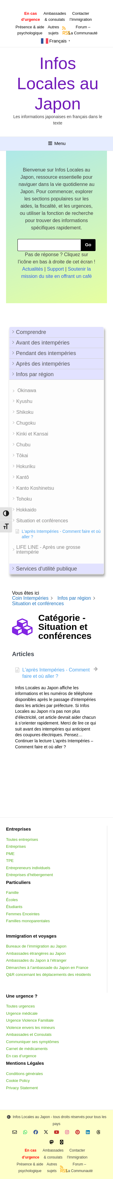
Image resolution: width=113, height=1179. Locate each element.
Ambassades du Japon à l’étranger (36, 960)
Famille (12, 892)
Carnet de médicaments (27, 1048)
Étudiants (14, 906)
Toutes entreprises (22, 839)
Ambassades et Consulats (29, 1034)
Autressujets (53, 30)
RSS (64, 33)
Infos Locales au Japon (58, 83)
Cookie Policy (18, 1080)
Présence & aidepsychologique (29, 30)
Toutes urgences (20, 1006)
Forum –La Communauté (82, 30)
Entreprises (16, 846)
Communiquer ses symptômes (32, 1041)
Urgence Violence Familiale (30, 1020)
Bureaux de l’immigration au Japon (36, 946)
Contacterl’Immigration (81, 16)
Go (88, 244)
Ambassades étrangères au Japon (36, 953)
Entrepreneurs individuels (28, 868)
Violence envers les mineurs (30, 1027)
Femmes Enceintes (22, 914)
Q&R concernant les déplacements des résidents (48, 974)
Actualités (32, 269)
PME (10, 853)
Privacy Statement (22, 1088)
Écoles (12, 900)
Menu (56, 143)
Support (55, 269)
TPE (10, 860)
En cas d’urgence (21, 1056)
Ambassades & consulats (54, 16)
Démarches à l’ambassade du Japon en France (47, 967)
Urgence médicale (22, 1013)
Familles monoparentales (28, 921)
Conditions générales (24, 1073)
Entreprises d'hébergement (29, 874)
